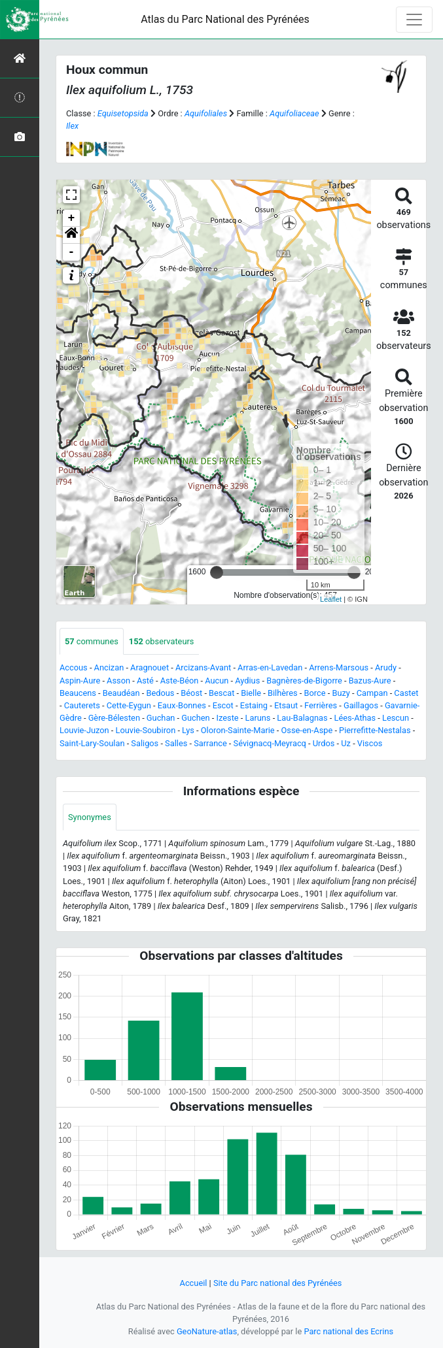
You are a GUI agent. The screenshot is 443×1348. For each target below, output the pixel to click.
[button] (71, 235)
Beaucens (78, 693)
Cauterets (82, 705)
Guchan (161, 718)
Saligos (144, 743)
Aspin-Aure (80, 680)
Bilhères (283, 693)
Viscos (369, 743)
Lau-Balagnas (302, 718)
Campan (372, 693)
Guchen (195, 718)
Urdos (324, 743)
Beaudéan (121, 693)
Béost (191, 693)
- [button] (71, 252)
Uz (346, 743)
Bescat (221, 693)
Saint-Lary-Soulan (92, 743)
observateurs (161, 641)
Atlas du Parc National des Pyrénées (225, 19)
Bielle (251, 693)
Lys (188, 730)
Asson (118, 680)
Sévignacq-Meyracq (270, 743)
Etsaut (286, 705)
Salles (176, 743)
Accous (74, 667)
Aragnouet (149, 667)
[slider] (216, 572)
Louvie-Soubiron (146, 730)
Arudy (386, 667)
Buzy (340, 693)
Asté (145, 680)
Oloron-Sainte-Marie (238, 730)
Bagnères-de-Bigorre (304, 680)
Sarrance (210, 743)
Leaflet (331, 599)
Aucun (216, 680)
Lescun (395, 718)
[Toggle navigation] (414, 20)
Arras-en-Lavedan (270, 667)
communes (91, 641)
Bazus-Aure (370, 680)
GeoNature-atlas (207, 1331)
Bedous (161, 693)
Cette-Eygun (129, 705)
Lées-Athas (355, 718)
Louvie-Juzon (84, 730)
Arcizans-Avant (203, 667)
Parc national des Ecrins (348, 1331)
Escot (223, 705)
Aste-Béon (179, 680)
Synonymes (89, 817)
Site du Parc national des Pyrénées (277, 1283)
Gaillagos (361, 705)
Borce (315, 693)
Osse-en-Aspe (307, 730)
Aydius (247, 680)
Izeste (228, 718)
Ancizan (109, 667)
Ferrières (320, 705)
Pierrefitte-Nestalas (374, 730)
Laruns (258, 718)
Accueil (193, 1283)
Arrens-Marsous (338, 667)
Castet (406, 693)
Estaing (254, 705)
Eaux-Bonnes (182, 705)
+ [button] (71, 218)
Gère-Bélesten (114, 718)
